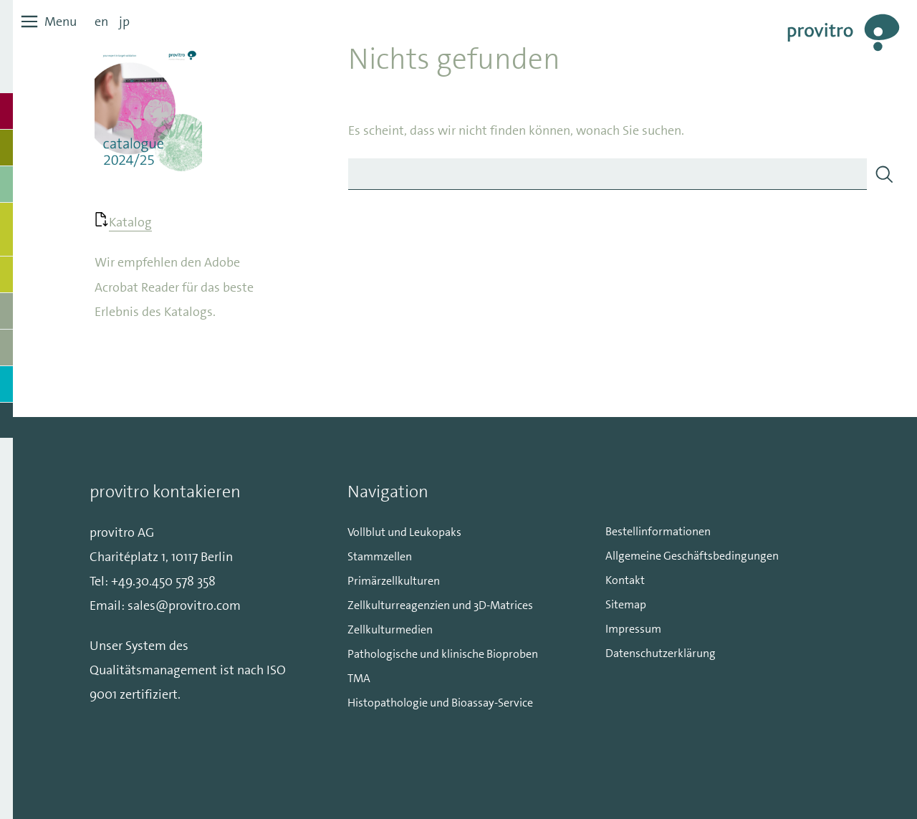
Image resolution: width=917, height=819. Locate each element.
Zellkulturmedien (390, 629)
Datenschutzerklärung (660, 653)
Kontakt (625, 580)
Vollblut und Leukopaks (404, 532)
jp (124, 21)
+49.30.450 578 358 (163, 581)
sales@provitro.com (184, 605)
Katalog (130, 222)
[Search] (884, 174)
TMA (358, 678)
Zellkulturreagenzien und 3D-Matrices (440, 605)
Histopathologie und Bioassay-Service (440, 702)
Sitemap (625, 604)
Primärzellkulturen (393, 580)
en (101, 21)
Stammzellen (379, 556)
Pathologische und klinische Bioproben (442, 653)
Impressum (633, 628)
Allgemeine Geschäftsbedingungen (692, 555)
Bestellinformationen (658, 531)
